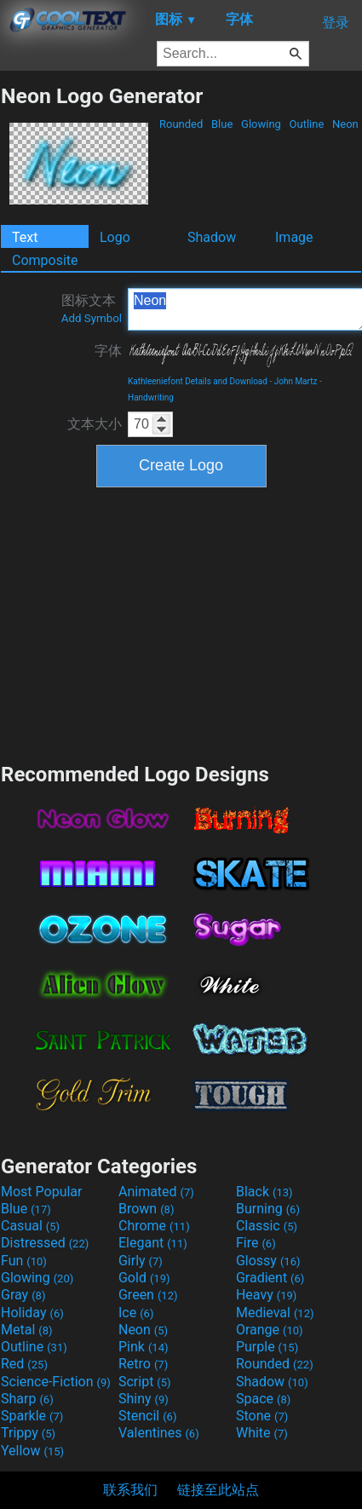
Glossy (268, 1261)
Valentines (158, 1433)
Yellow (32, 1451)
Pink (143, 1347)
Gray (23, 1295)
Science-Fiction (56, 1382)
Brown (146, 1209)
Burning (268, 1209)
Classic (266, 1226)
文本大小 (94, 424)
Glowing (261, 124)
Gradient (270, 1278)
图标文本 (91, 308)
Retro (143, 1364)
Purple (267, 1347)
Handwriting (151, 397)
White (262, 1433)
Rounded (181, 124)
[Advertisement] (181, 623)
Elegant (152, 1243)
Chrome (154, 1226)
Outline (306, 124)
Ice (135, 1313)
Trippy (28, 1433)
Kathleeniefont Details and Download (197, 381)
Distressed (45, 1243)
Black (264, 1192)
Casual (30, 1226)
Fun (24, 1261)
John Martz (296, 381)
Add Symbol (91, 318)
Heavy (266, 1295)
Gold (144, 1278)
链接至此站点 (218, 1490)
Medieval (275, 1313)
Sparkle (32, 1416)
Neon (345, 124)
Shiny (143, 1399)
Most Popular (42, 1192)
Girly (140, 1261)
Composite (45, 260)
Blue (222, 124)
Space (263, 1399)
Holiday (32, 1313)
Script (144, 1382)
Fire (256, 1243)
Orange (269, 1330)
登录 (335, 22)
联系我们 (130, 1490)
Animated (156, 1192)
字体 (108, 351)
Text (24, 237)
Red (24, 1364)
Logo (115, 237)
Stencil (147, 1416)
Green (148, 1295)
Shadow (211, 237)
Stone (262, 1416)
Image (294, 237)
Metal (27, 1330)
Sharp (27, 1399)
